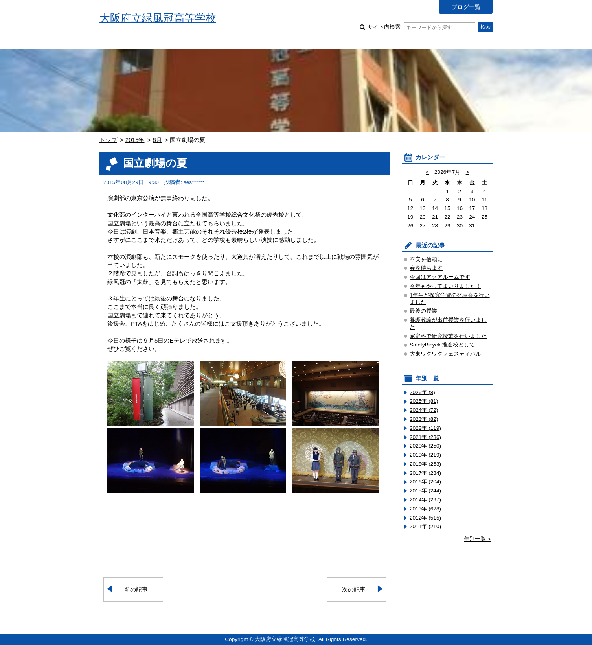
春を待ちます (426, 268)
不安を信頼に (426, 259)
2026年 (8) (422, 392)
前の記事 (136, 589)
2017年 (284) (425, 473)
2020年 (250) (425, 446)
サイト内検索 (421, 27)
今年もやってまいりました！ (445, 286)
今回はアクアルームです (440, 277)
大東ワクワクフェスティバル (445, 354)
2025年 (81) (424, 401)
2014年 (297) (425, 500)
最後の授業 (423, 311)
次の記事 (354, 589)
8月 (157, 139)
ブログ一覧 (466, 7)
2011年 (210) (425, 526)
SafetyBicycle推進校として (442, 345)
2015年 (135, 139)
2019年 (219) (425, 455)
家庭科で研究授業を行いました (448, 336)
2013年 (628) (425, 509)
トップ (108, 139)
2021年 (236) (425, 437)
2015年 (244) (425, 491)
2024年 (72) (424, 410)
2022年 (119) (425, 428)
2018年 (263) (425, 464)
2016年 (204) (425, 482)
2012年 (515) (425, 518)
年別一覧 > (477, 539)
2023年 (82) (424, 419)
